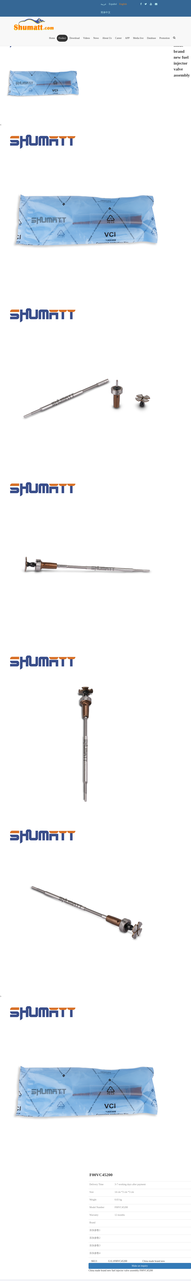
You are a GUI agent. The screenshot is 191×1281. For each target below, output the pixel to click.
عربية (103, 4)
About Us (107, 38)
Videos (86, 38)
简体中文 (105, 12)
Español (113, 4)
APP (127, 38)
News (96, 38)
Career (118, 38)
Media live (138, 38)
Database (151, 38)
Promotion (164, 38)
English (123, 4)
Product (62, 38)
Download (74, 38)
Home (52, 38)
